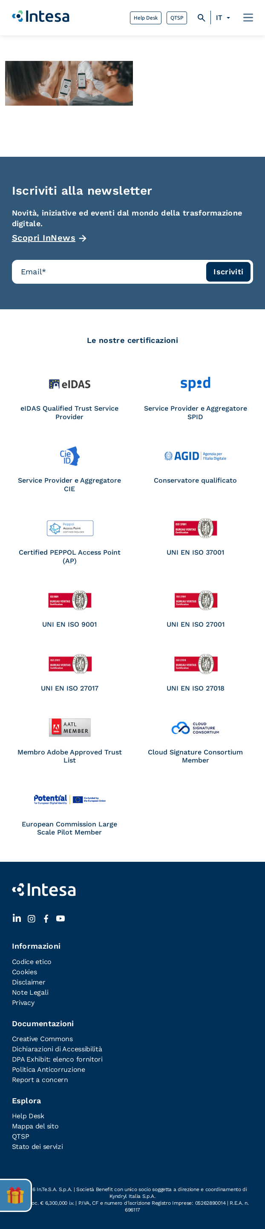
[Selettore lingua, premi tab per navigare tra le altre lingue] (224, 18)
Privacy (23, 1003)
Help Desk (146, 18)
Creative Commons (42, 1039)
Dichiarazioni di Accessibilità (57, 1049)
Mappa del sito (35, 1126)
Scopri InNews (44, 238)
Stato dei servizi (37, 1147)
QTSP (176, 18)
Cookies (24, 972)
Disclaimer (29, 982)
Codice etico (32, 962)
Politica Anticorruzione (48, 1069)
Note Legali (30, 992)
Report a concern (40, 1080)
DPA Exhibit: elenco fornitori (57, 1059)
